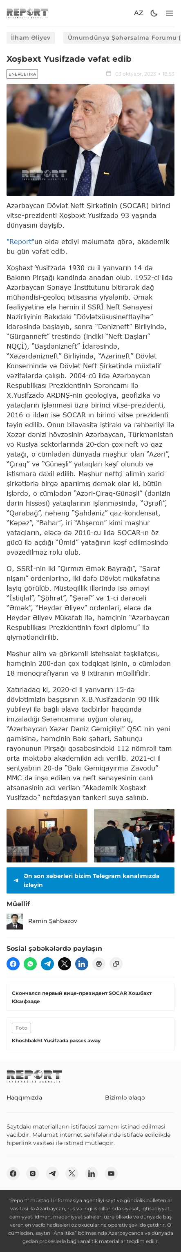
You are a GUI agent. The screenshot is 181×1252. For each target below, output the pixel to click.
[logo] (27, 13)
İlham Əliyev (31, 37)
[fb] (13, 963)
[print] (98, 963)
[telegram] (47, 963)
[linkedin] (81, 963)
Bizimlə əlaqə (125, 1097)
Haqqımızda (24, 1097)
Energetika (22, 74)
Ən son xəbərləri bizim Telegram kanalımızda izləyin (85, 880)
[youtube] (111, 1173)
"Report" (20, 241)
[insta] (32, 1173)
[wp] (30, 963)
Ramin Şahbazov (42, 921)
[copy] (116, 963)
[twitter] (64, 963)
